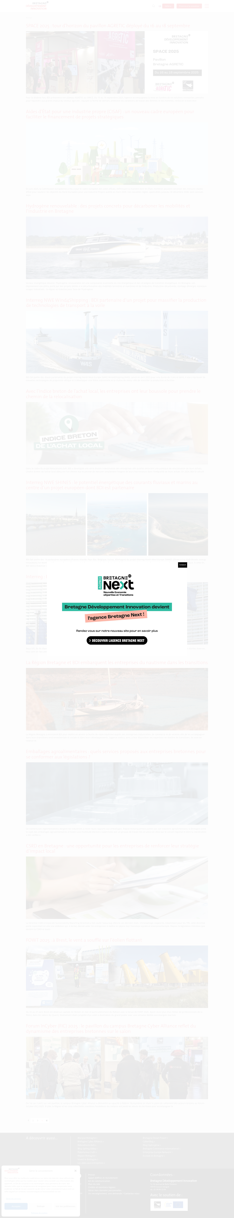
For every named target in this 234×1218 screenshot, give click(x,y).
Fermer (182, 565)
